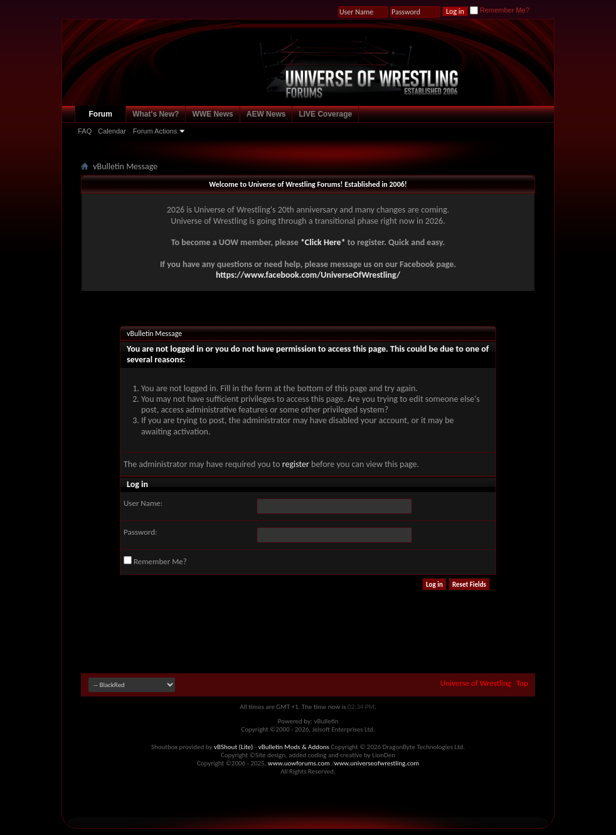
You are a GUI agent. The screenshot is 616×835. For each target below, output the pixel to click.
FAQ (85, 131)
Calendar (112, 131)
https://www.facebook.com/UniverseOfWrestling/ (308, 275)
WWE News (212, 114)
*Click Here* (323, 242)
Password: (140, 532)
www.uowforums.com (299, 763)
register (295, 464)
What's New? (155, 114)
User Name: (143, 503)
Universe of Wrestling (475, 683)
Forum (100, 114)
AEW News (266, 114)
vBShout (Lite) (233, 747)
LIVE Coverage (325, 114)
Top (522, 683)
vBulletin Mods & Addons (293, 747)
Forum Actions (155, 131)
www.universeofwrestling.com (377, 763)
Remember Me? (499, 10)
